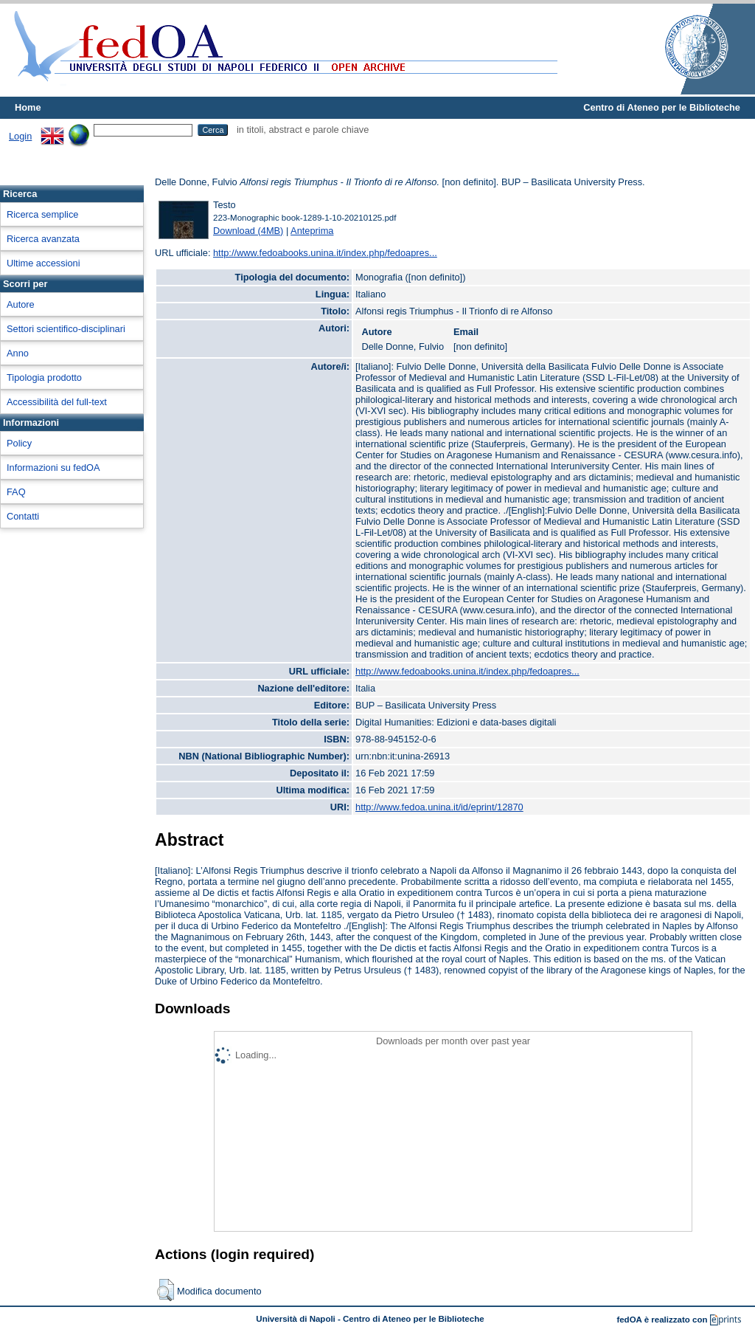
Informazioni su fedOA (53, 467)
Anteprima (311, 230)
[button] (165, 1290)
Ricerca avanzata (43, 238)
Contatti (23, 516)
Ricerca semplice (42, 214)
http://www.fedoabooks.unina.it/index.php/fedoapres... (325, 252)
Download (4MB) (248, 230)
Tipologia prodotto (44, 377)
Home (28, 107)
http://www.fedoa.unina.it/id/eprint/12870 (439, 807)
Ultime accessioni (43, 263)
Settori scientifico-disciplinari (66, 328)
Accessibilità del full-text (57, 401)
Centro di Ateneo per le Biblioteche (661, 107)
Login (20, 136)
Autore (21, 304)
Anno (18, 353)
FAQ (16, 491)
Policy (19, 443)
